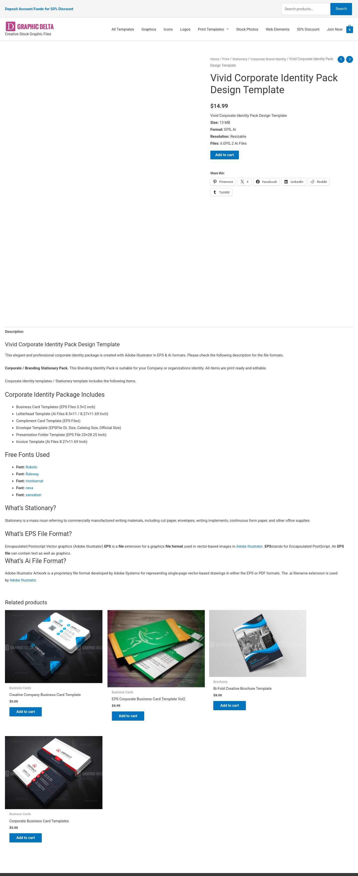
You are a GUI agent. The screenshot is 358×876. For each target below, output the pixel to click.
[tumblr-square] (16, 767)
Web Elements (277, 24)
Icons (168, 24)
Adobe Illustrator (250, 541)
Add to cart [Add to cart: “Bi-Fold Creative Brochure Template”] (205, 691)
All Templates (123, 24)
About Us (191, 770)
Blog (187, 763)
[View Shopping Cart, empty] (349, 24)
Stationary (240, 54)
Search (340, 6)
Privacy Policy (195, 798)
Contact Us (193, 791)
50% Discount (308, 24)
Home (215, 54)
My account (193, 784)
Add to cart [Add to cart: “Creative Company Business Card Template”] (28, 697)
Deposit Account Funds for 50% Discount (39, 6)
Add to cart (224, 150)
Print (226, 54)
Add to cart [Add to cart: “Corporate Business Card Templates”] (293, 697)
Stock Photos (247, 24)
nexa (30, 483)
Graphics (148, 24)
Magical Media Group (269, 862)
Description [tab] (14, 327)
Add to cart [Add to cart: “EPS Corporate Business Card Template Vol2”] (117, 700)
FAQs (188, 777)
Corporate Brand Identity (270, 54)
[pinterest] (17, 757)
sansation (34, 490)
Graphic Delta (195, 756)
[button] (179, 539)
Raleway (32, 469)
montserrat (35, 476)
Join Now (335, 24)
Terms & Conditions (200, 805)
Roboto (32, 462)
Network (221, 862)
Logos (185, 24)
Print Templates (211, 24)
